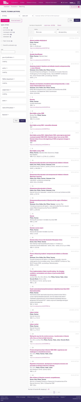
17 (32, 251)
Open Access (7, 41)
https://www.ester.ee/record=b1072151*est (39, 48)
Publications (14, 6)
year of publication (8, 57)
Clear (70, 20)
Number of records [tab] (36, 25)
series (4, 100)
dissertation (7, 37)
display (36, 29)
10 (32, 160)
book (5, 28)
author (5, 68)
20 (33, 310)
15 (32, 225)
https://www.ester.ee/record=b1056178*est (40, 129)
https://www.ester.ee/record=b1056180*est (40, 144)
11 (32, 172)
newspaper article (9, 32)
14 (32, 214)
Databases (6, 6)
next (59, 392)
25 (33, 375)
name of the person (8, 107)
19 (32, 286)
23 (33, 347)
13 (32, 198)
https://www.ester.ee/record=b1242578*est (40, 60)
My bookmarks (75, 6)
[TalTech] (5, 2)
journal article (8, 30)
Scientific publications (10, 45)
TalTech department (8, 79)
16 (32, 237)
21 (32, 322)
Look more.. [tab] (49, 25)
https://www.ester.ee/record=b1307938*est (40, 306)
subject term (6, 90)
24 (33, 361)
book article (7, 34)
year (2, 49)
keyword (5, 114)
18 (32, 269)
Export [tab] (59, 25)
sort (58, 29)
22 (33, 334)
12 (32, 186)
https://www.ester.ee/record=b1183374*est (40, 357)
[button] (78, 2)
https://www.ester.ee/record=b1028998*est (40, 343)
